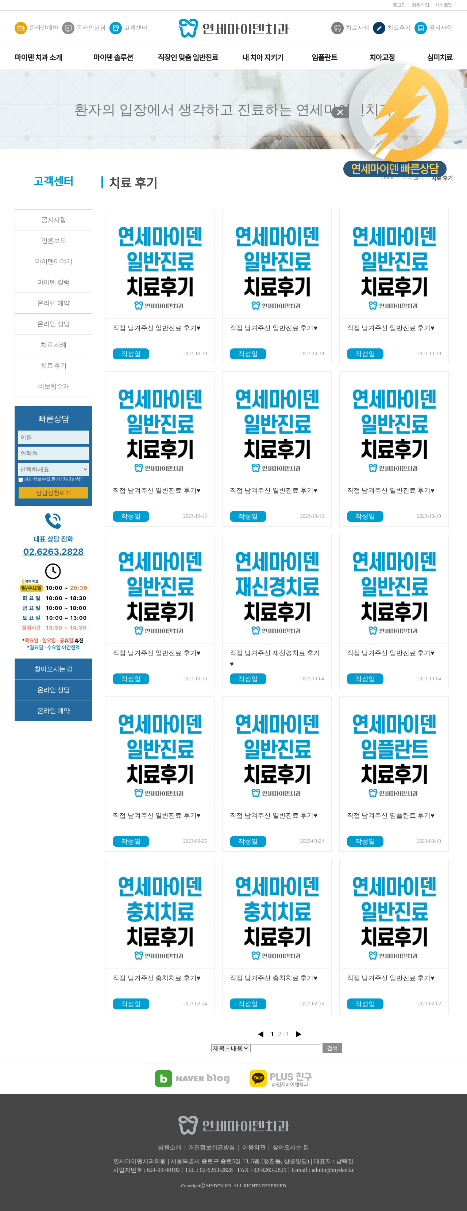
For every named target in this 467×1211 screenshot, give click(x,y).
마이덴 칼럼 (53, 282)
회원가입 (420, 5)
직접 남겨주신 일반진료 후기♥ (156, 328)
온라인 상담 (53, 324)
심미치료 (439, 58)
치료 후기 (53, 365)
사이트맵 (443, 5)
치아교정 (382, 58)
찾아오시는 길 (53, 669)
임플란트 (324, 58)
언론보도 (53, 240)
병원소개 (169, 1147)
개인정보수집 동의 (42, 479)
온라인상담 (84, 28)
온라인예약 (36, 28)
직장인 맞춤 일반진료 (188, 58)
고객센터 (128, 28)
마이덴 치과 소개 (38, 58)
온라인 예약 (53, 303)
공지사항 (433, 28)
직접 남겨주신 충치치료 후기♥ (156, 978)
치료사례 (350, 28)
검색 (332, 1048)
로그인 (399, 5)
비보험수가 (53, 386)
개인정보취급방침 (211, 1147)
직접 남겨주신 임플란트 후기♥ (391, 815)
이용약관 (254, 1147)
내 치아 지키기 (262, 58)
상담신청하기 (53, 493)
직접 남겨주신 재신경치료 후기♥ (275, 658)
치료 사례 (53, 344)
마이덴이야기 (53, 261)
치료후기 (392, 28)
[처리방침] (71, 479)
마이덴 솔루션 (113, 58)
